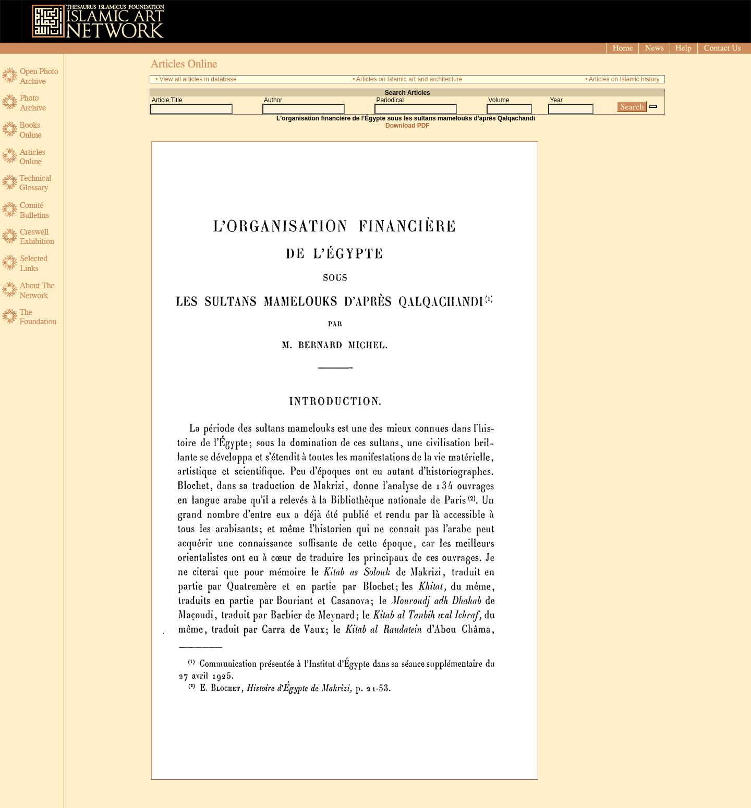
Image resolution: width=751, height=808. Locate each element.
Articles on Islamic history (624, 79)
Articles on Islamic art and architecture (409, 79)
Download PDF (407, 125)
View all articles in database (198, 79)
